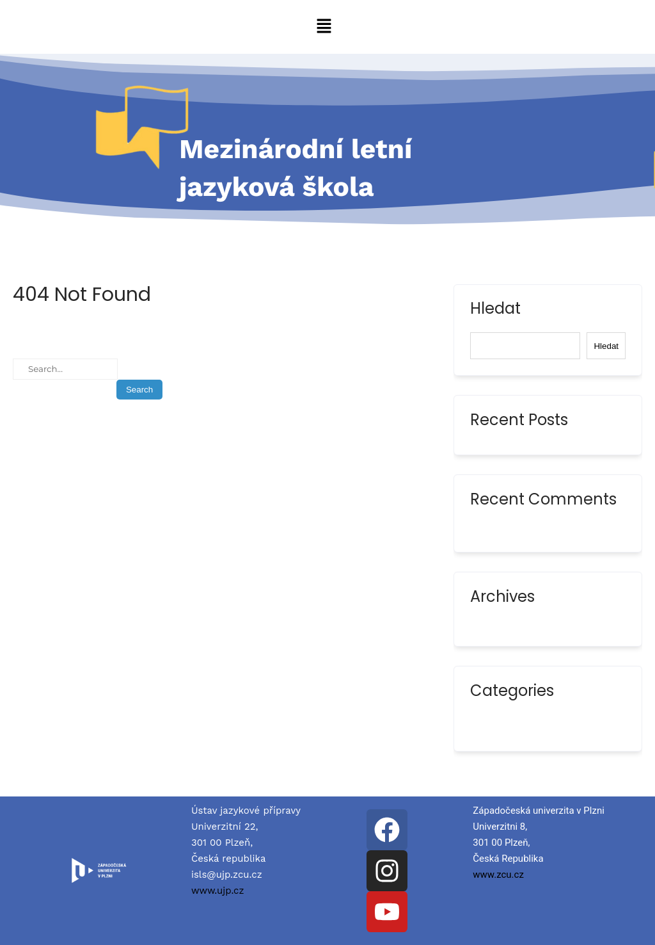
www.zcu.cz (498, 874)
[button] (323, 27)
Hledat (495, 310)
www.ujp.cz (217, 890)
